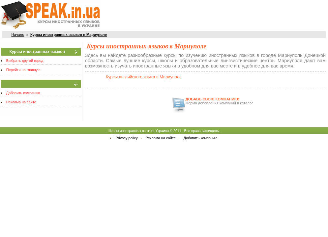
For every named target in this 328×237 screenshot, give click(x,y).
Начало (17, 35)
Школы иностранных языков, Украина (138, 131)
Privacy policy (126, 138)
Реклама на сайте (21, 102)
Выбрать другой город (25, 61)
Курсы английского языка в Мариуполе (144, 76)
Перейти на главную (23, 70)
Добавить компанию (23, 93)
